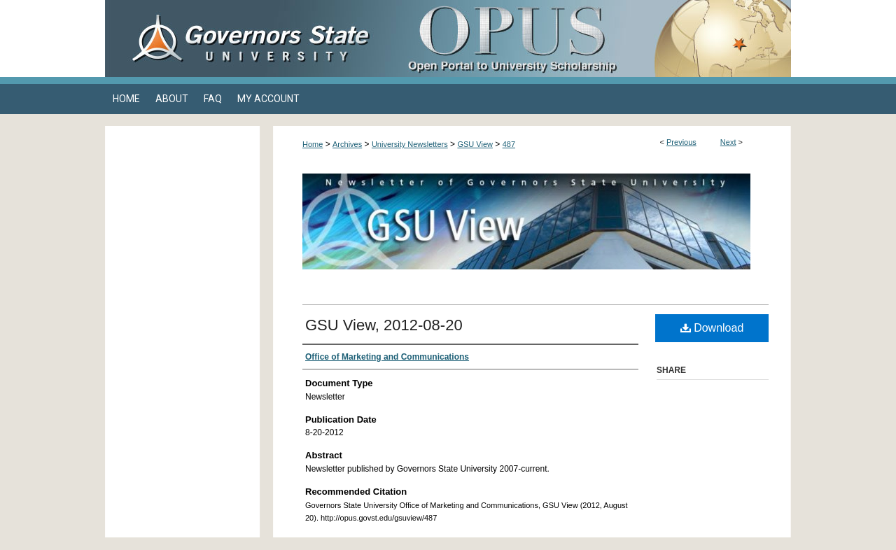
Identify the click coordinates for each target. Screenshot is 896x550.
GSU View (475, 144)
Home (312, 144)
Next (728, 142)
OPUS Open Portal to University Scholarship (588, 38)
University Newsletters (410, 144)
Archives (347, 144)
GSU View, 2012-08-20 (384, 325)
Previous (681, 142)
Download (712, 328)
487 (509, 144)
